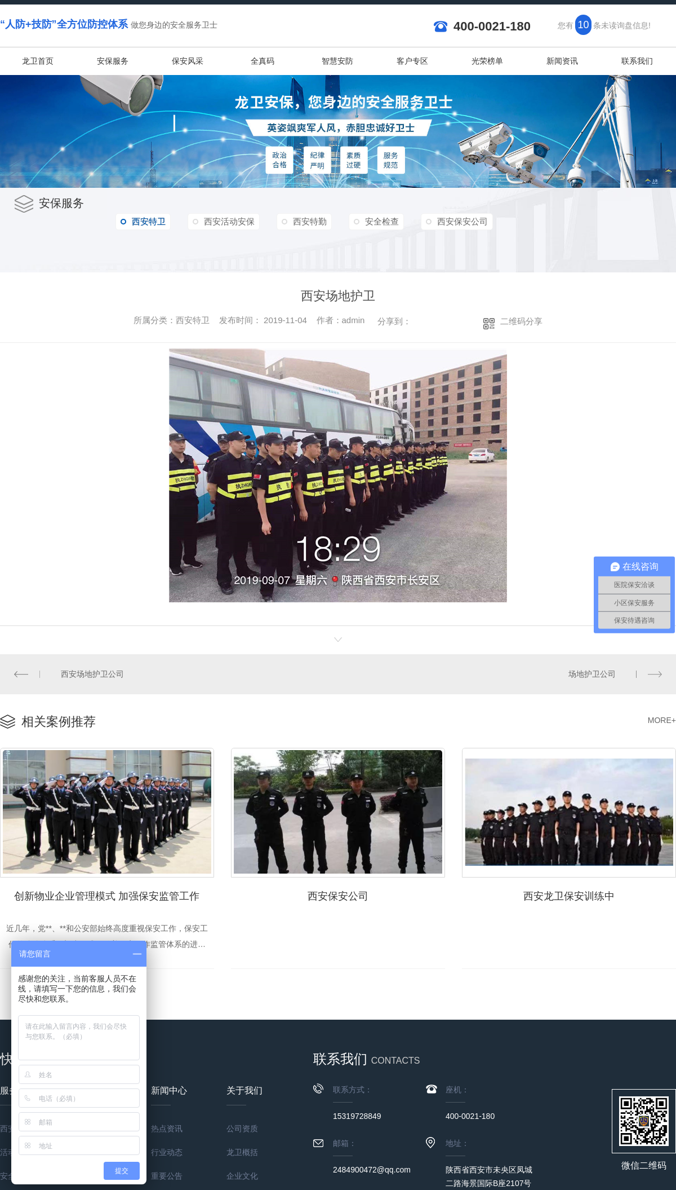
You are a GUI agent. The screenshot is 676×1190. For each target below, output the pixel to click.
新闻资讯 (562, 60)
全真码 (262, 60)
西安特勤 (310, 221)
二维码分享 (521, 321)
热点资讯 (167, 1128)
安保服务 (112, 60)
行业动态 (167, 1152)
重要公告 (167, 1175)
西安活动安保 (229, 221)
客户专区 (412, 60)
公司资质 (242, 1128)
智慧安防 (337, 60)
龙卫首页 (38, 60)
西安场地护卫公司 (92, 673)
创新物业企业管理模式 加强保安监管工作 (106, 896)
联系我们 (637, 60)
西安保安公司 (462, 221)
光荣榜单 (487, 60)
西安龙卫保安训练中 (569, 896)
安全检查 (382, 221)
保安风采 (187, 60)
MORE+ (662, 720)
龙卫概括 (242, 1152)
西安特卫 (143, 221)
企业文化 (242, 1175)
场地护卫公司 (592, 673)
